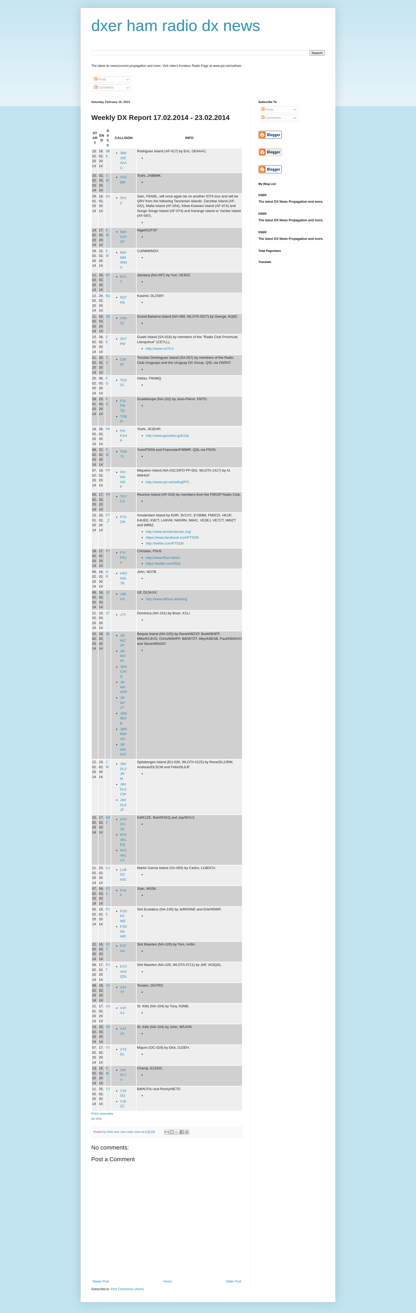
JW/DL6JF (123, 805)
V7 (108, 1047)
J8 (107, 634)
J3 (107, 592)
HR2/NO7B (123, 578)
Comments (104, 87)
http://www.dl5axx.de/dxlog (166, 599)
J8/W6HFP (123, 687)
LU (108, 868)
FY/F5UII (123, 557)
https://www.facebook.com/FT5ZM (172, 537)
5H (108, 196)
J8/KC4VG (123, 672)
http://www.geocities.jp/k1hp (167, 436)
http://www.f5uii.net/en (163, 558)
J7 (107, 613)
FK (108, 429)
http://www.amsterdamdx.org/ (168, 532)
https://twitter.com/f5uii (163, 563)
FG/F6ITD (123, 406)
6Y (108, 275)
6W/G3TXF (123, 237)
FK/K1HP (123, 436)
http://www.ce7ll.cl (160, 349)
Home (167, 1281)
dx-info (96, 1119)
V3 (108, 985)
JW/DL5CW (123, 789)
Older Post (233, 1281)
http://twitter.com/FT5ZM (164, 543)
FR (108, 494)
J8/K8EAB (123, 718)
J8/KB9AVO (123, 734)
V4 (108, 1006)
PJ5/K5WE (123, 916)
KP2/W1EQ (123, 839)
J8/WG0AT (123, 749)
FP (108, 470)
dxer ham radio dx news (175, 25)
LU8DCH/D (123, 875)
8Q (108, 296)
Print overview (102, 1114)
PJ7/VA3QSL (123, 971)
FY (108, 551)
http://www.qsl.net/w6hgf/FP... (168, 482)
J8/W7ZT (122, 703)
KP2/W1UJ (123, 855)
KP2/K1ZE (123, 824)
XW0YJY (123, 1075)
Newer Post (101, 1281)
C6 (108, 316)
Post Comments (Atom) (127, 1289)
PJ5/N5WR (123, 931)
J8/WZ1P (123, 640)
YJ (108, 1089)
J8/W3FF (122, 656)
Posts (100, 79)
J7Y (123, 615)
